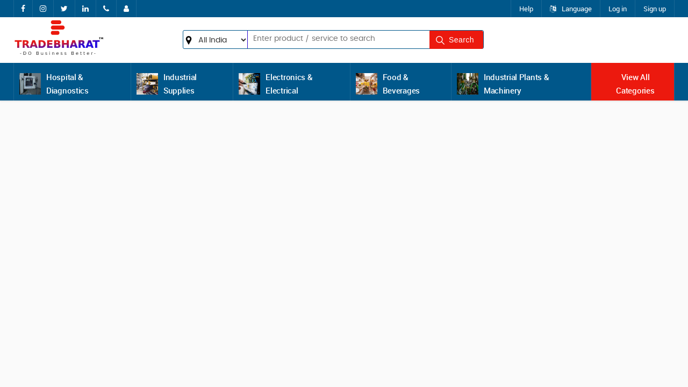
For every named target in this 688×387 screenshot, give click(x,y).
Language (571, 8)
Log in (617, 8)
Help (526, 8)
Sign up (654, 8)
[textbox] (322, 39)
